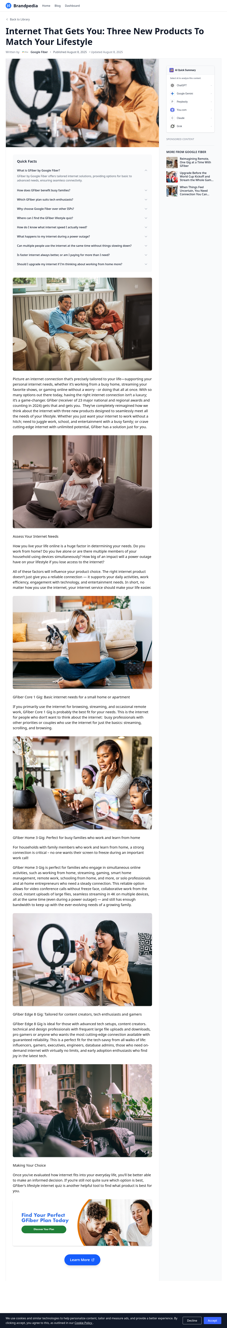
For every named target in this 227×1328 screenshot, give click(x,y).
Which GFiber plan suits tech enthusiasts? (82, 199)
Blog (58, 6)
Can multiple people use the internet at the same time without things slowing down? (82, 246)
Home (46, 6)
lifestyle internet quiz (44, 1185)
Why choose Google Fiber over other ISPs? (82, 209)
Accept (212, 1320)
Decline (192, 1320)
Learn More (82, 1259)
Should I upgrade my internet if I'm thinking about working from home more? (82, 264)
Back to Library (18, 19)
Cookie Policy (83, 1323)
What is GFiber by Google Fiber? (82, 170)
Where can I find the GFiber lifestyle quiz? (82, 218)
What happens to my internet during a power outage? (82, 236)
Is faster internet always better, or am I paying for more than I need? (82, 255)
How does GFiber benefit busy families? (82, 190)
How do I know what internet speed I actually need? (82, 227)
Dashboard (72, 6)
